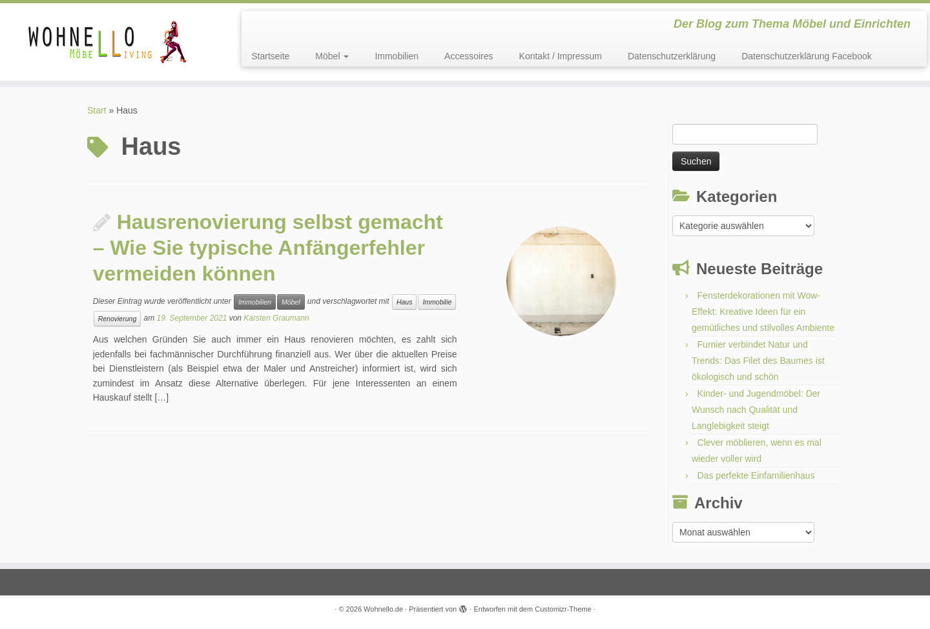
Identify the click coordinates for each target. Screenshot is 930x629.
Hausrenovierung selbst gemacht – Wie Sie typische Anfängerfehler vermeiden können (268, 247)
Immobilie (436, 302)
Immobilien (396, 56)
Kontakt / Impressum (560, 56)
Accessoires (468, 56)
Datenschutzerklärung (672, 56)
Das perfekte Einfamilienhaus (756, 475)
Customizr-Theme (563, 609)
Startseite (270, 56)
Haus (405, 302)
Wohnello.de (383, 609)
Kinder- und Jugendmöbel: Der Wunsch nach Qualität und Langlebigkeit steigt (756, 409)
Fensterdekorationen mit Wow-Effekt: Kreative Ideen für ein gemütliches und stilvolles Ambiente (763, 311)
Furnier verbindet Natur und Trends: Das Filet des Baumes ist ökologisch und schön (758, 360)
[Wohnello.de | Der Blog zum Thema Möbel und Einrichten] (107, 42)
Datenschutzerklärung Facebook (806, 56)
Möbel (332, 56)
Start (97, 110)
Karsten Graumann (276, 318)
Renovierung (117, 319)
